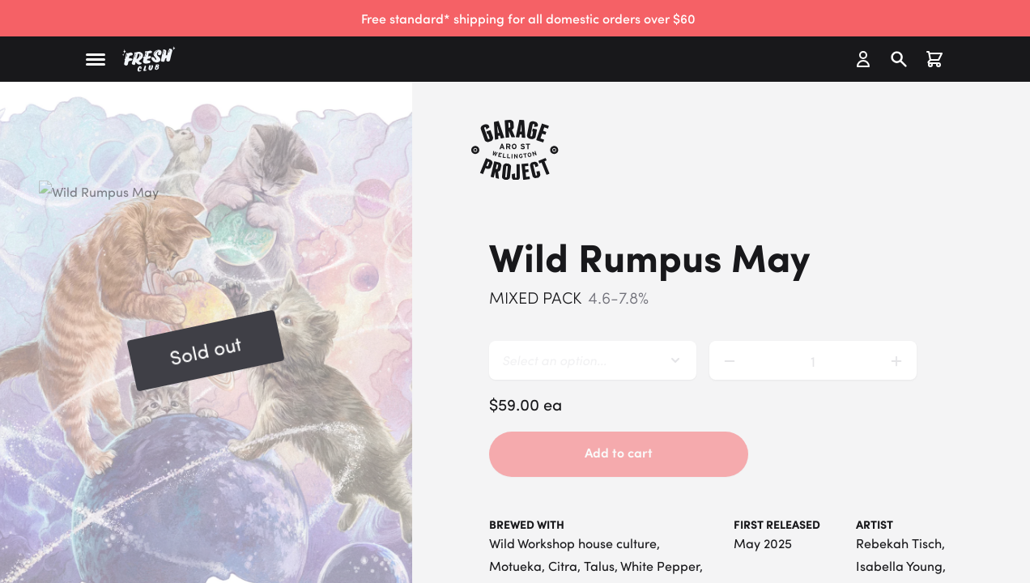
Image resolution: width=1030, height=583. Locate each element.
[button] (95, 59)
